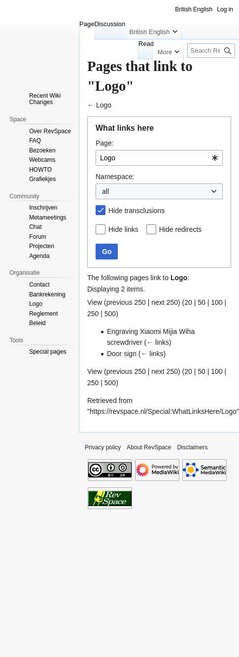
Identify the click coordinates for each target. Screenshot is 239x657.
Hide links (123, 229)
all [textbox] (105, 191)
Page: (105, 143)
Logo (103, 105)
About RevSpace (149, 447)
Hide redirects (180, 229)
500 (110, 314)
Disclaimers (192, 447)
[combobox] (159, 158)
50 (201, 302)
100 (216, 302)
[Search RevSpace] (211, 50)
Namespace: (115, 177)
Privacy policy (103, 447)
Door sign (122, 354)
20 (188, 302)
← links (157, 342)
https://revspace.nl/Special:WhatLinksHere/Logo (163, 411)
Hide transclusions (136, 211)
